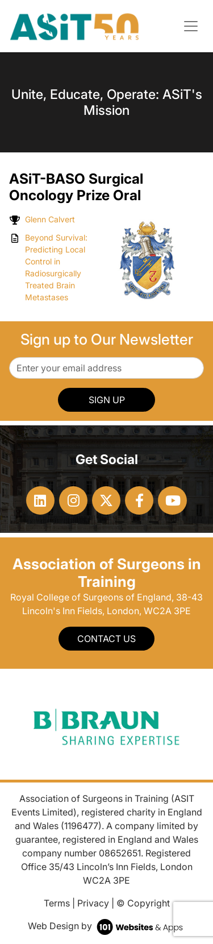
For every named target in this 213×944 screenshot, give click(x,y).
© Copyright (143, 903)
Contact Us (106, 638)
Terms (57, 903)
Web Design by (106, 925)
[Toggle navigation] (191, 26)
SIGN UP (107, 399)
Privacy (93, 903)
